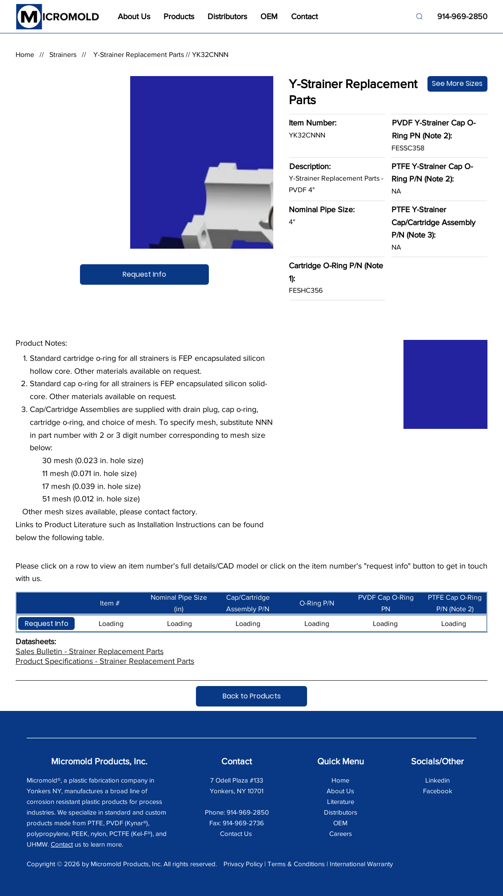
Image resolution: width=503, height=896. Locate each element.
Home (25, 54)
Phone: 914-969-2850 (237, 812)
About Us (340, 791)
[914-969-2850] (458, 16)
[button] (46, 623)
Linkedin (437, 780)
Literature (340, 801)
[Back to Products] (251, 696)
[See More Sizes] (457, 84)
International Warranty (361, 864)
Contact (62, 844)
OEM (340, 823)
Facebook (437, 791)
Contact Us (237, 833)
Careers (340, 833)
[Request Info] (144, 274)
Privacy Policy (243, 864)
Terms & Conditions (296, 864)
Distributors (340, 812)
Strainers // (70, 54)
